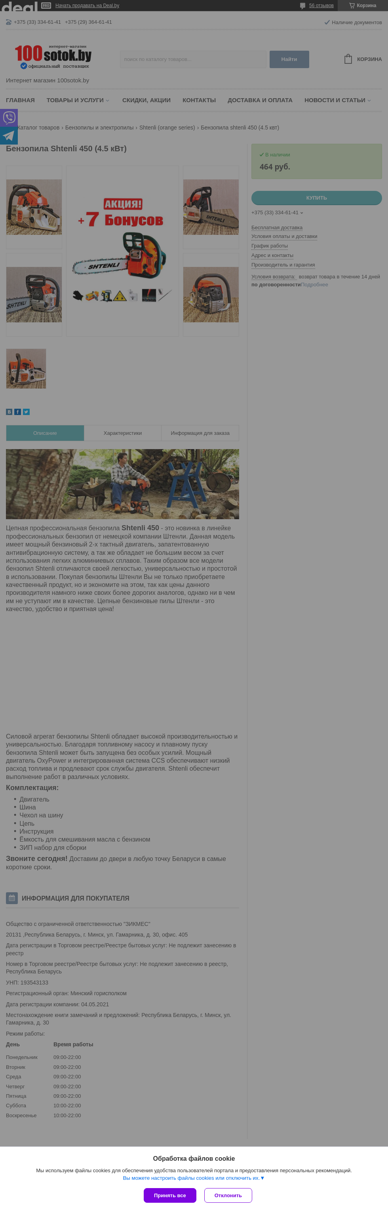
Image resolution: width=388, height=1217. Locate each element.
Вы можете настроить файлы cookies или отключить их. (191, 1178)
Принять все (170, 1195)
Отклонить (228, 1195)
